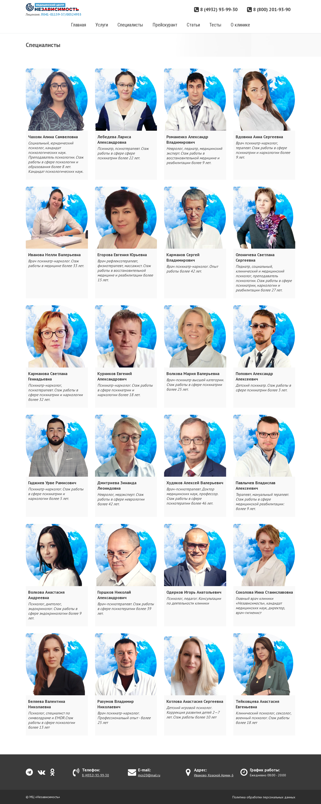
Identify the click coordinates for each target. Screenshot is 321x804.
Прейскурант (164, 25)
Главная (78, 25)
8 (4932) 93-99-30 (216, 9)
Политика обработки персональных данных (263, 797)
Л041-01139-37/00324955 (61, 14)
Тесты (215, 25)
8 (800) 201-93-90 (269, 9)
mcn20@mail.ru (149, 775)
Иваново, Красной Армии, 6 (214, 775)
